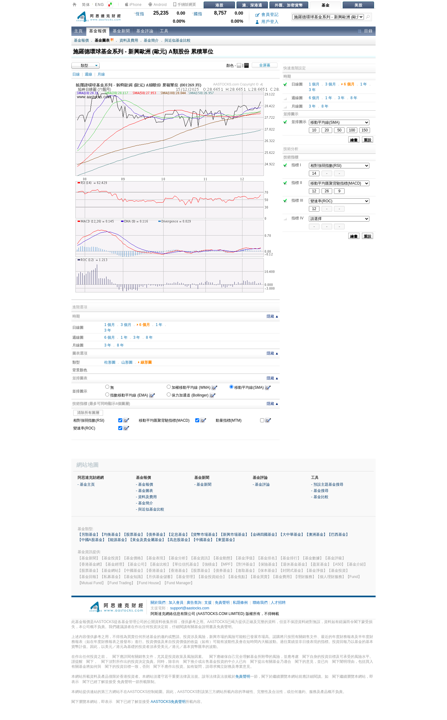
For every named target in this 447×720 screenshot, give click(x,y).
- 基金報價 (144, 484)
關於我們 (158, 602)
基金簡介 (151, 40)
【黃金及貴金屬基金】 (147, 540)
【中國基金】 (203, 540)
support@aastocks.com (189, 608)
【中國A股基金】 (92, 540)
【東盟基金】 (225, 540)
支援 (208, 602)
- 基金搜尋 (319, 490)
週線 (88, 74)
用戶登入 (267, 21)
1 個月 (109, 325)
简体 (86, 4)
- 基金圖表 (144, 490)
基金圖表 (104, 40)
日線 (76, 74)
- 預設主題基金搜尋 (327, 484)
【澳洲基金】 (316, 534)
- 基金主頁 (86, 484)
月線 (101, 74)
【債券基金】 (156, 534)
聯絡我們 (260, 602)
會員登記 (267, 14)
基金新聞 (121, 31)
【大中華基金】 (292, 534)
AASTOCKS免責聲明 (168, 701)
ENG (99, 4)
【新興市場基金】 (234, 534)
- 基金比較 (319, 497)
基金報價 (97, 31)
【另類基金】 (89, 534)
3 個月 (126, 325)
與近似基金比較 (178, 40)
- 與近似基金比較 (150, 509)
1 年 (159, 325)
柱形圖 (109, 362)
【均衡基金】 (111, 534)
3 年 (107, 330)
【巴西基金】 (338, 534)
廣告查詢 (194, 602)
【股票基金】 (133, 534)
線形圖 (146, 362)
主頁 (78, 31)
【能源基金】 (117, 540)
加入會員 (176, 602)
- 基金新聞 (202, 484)
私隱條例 (240, 602)
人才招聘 (278, 602)
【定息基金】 (178, 534)
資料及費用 (129, 40)
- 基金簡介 (144, 503)
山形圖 (127, 362)
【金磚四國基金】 (264, 534)
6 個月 (144, 325)
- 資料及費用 (146, 497)
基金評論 (145, 31)
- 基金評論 (261, 484)
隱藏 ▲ (273, 316)
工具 (164, 31)
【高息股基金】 (179, 540)
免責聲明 (222, 602)
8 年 (149, 337)
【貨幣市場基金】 (204, 534)
